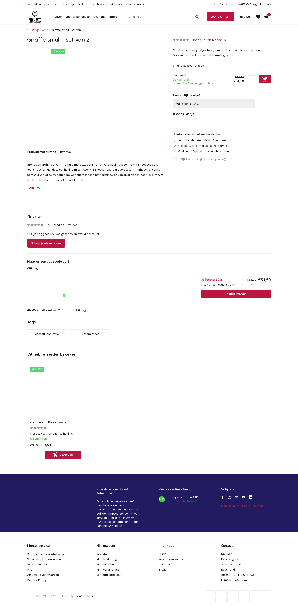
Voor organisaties (77, 17)
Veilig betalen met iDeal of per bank (199, 140)
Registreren (104, 554)
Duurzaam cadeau (89, 334)
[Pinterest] (236, 497)
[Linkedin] (250, 497)
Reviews (65, 152)
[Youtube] (243, 497)
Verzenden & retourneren (44, 559)
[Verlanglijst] (258, 17)
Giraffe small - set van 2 (48, 422)
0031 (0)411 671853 (240, 575)
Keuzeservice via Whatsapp (45, 554)
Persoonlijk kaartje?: (187, 95)
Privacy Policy (37, 580)
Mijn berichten (106, 564)
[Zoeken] (164, 16)
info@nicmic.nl (242, 580)
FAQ (29, 569)
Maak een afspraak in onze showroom (201, 151)
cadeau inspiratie (47, 334)
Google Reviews (260, 4)
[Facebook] (222, 497)
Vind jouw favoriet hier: (188, 65)
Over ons (99, 17)
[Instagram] (229, 497)
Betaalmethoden (38, 564)
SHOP (58, 17)
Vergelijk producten (109, 575)
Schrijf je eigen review (46, 243)
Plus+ (89, 596)
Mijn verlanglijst (107, 569)
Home (45, 30)
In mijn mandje (236, 294)
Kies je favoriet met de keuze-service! (201, 146)
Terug (32, 30)
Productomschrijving (41, 152)
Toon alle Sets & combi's (209, 40)
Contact (224, 4)
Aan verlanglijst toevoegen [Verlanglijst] (200, 159)
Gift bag (32, 268)
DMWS (78, 596)
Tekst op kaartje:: (184, 114)
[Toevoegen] (63, 455)
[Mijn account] (246, 17)
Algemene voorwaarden (43, 575)
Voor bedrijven (220, 16)
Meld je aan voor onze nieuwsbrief (244, 506)
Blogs (113, 17)
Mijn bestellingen (108, 559)
